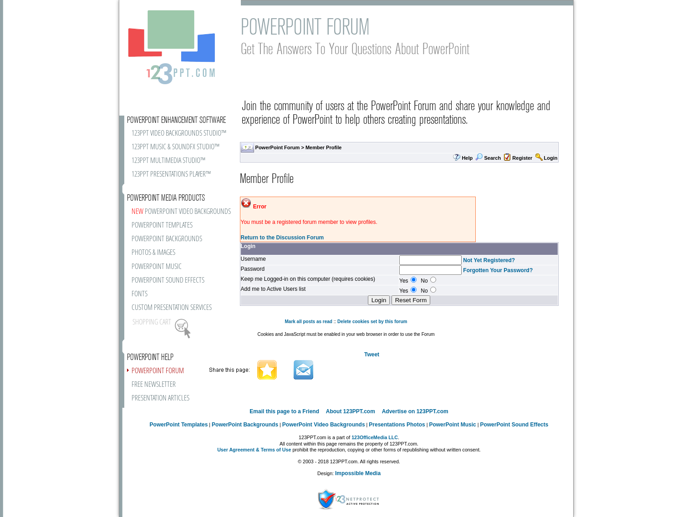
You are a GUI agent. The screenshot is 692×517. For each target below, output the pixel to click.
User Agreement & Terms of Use (254, 449)
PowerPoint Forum (277, 147)
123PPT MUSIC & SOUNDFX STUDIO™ (175, 147)
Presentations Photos (397, 424)
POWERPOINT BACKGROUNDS (167, 239)
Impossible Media (358, 473)
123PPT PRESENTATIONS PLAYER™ (171, 174)
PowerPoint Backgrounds (245, 424)
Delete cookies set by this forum (372, 321)
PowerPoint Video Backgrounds (323, 424)
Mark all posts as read (308, 321)
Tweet (371, 354)
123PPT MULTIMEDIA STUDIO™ (168, 161)
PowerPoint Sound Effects (514, 424)
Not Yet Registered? (489, 260)
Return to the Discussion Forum (282, 237)
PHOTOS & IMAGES (153, 252)
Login (551, 158)
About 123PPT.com (350, 411)
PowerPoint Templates (179, 424)
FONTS (140, 294)
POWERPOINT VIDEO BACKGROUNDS (181, 212)
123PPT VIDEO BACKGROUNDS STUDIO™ (179, 133)
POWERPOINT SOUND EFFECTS (168, 280)
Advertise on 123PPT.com (415, 411)
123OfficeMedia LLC (374, 437)
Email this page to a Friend (284, 411)
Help (467, 158)
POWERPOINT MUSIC (157, 267)
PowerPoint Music (452, 424)
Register (522, 158)
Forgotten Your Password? (498, 270)
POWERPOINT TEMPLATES (162, 225)
